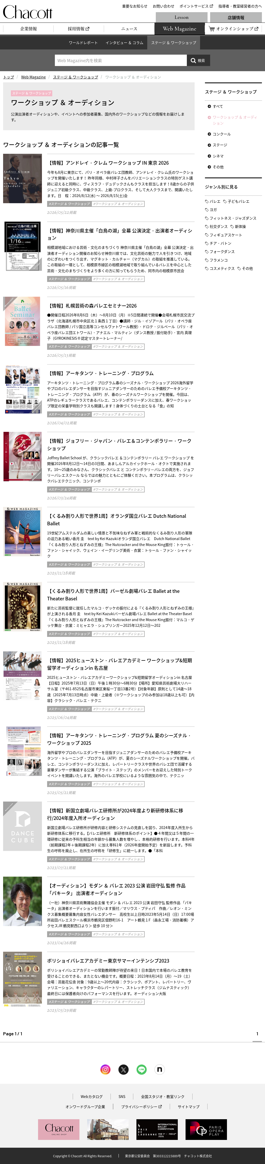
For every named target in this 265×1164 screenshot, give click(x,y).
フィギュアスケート (226, 234)
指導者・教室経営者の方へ (240, 6)
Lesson (182, 17)
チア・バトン (220, 243)
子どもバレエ (238, 201)
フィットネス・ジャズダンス (233, 218)
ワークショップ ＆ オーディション (235, 119)
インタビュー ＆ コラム (124, 42)
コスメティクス (222, 268)
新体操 (240, 226)
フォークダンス (222, 251)
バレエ (215, 201)
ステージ (220, 144)
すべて (218, 106)
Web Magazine (33, 76)
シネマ (218, 155)
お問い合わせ (163, 6)
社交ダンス (219, 226)
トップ (8, 76)
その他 (218, 166)
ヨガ (213, 209)
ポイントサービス (194, 6)
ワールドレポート (83, 42)
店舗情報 (236, 17)
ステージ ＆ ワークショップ (173, 42)
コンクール (222, 133)
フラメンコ (219, 260)
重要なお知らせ (135, 6)
